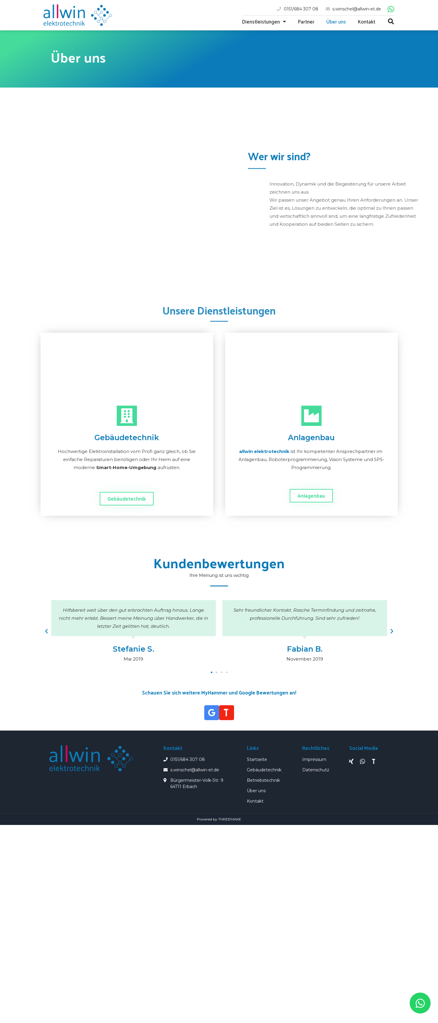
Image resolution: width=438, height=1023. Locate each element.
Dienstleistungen (264, 21)
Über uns (336, 21)
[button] (127, 498)
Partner (306, 21)
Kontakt (366, 21)
